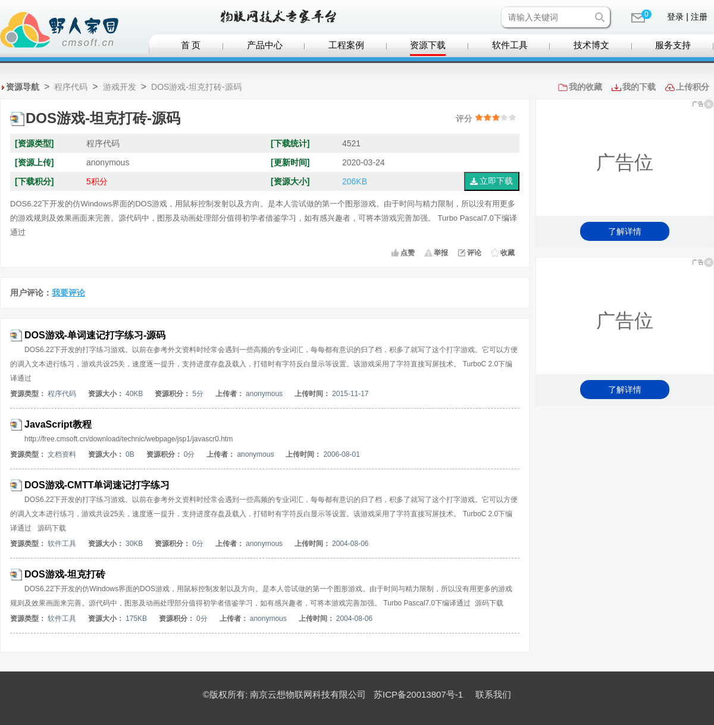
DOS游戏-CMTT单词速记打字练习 (97, 485)
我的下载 (639, 87)
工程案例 (346, 45)
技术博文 (591, 45)
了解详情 (624, 231)
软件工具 (510, 45)
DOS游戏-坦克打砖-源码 (196, 87)
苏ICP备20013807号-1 (418, 694)
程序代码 (70, 87)
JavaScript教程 (58, 424)
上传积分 (692, 87)
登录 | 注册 (687, 16)
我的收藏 (585, 87)
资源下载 (428, 45)
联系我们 (493, 694)
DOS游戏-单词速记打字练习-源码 (94, 335)
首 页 (191, 45)
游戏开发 (119, 87)
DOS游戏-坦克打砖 (64, 574)
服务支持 (673, 45)
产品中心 (265, 45)
